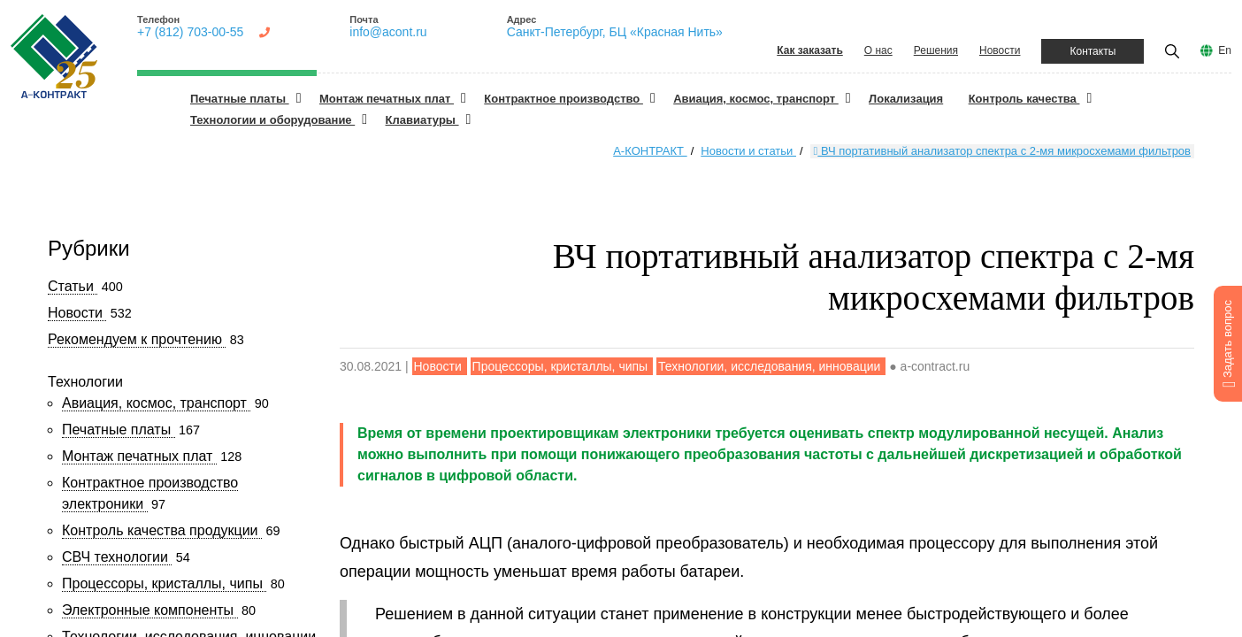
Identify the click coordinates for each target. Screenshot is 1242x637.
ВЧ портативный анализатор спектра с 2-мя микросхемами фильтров (1002, 150)
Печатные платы (239, 98)
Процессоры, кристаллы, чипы (164, 583)
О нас (878, 50)
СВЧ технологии (117, 556)
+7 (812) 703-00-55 (190, 32)
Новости (999, 50)
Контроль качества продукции (162, 530)
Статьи (72, 286)
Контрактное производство (563, 98)
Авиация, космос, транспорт (756, 98)
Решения (936, 50)
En (1224, 50)
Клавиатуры (422, 120)
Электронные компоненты (150, 610)
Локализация (906, 98)
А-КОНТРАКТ (649, 150)
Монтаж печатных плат (386, 98)
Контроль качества (1024, 98)
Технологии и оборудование (272, 120)
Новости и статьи (748, 150)
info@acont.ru (387, 32)
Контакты (1093, 51)
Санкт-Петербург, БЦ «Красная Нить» (615, 32)
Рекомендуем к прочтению (137, 339)
